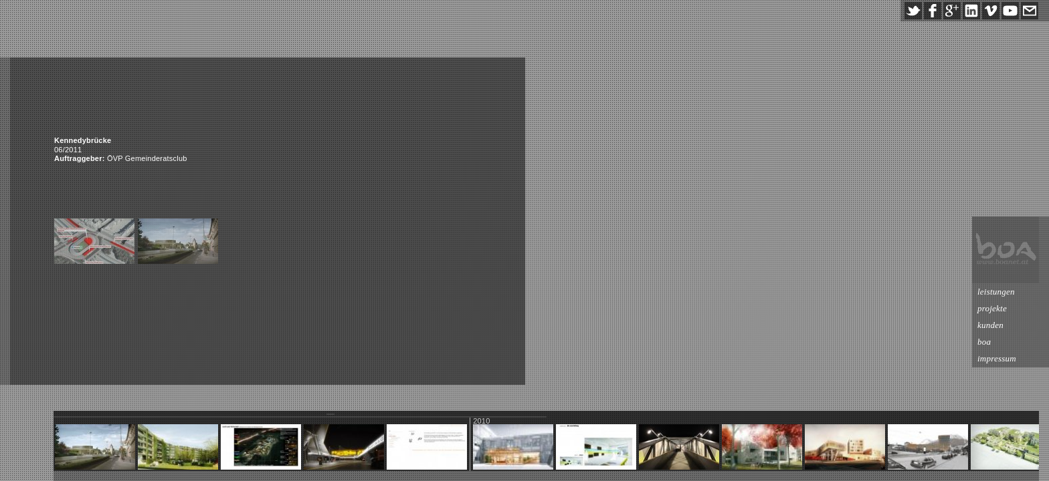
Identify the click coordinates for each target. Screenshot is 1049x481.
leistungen (996, 292)
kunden (990, 325)
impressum (996, 358)
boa (984, 342)
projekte (992, 308)
